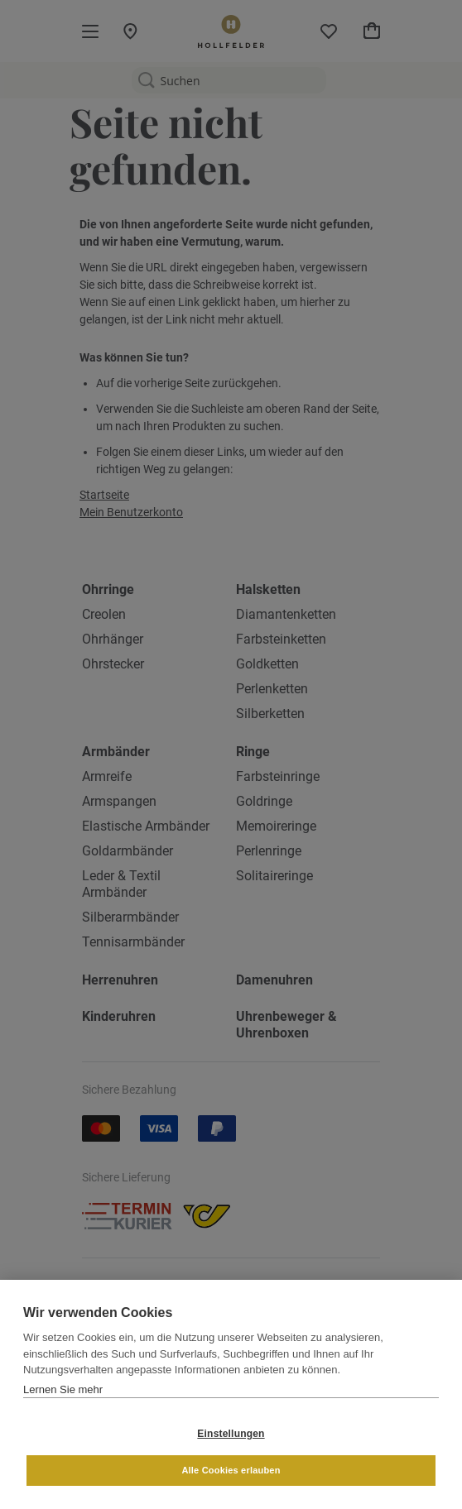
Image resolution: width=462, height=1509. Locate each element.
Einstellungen (230, 1434)
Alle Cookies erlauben (230, 1470)
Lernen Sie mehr (63, 1389)
